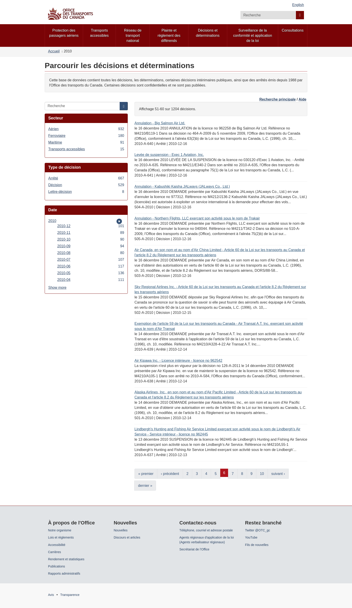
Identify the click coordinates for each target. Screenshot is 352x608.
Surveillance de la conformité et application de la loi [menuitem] (252, 35)
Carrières (54, 552)
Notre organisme (59, 530)
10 (262, 474)
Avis (51, 595)
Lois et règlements (61, 537)
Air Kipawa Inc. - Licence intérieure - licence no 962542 (178, 360)
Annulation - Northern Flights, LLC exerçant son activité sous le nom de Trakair (197, 218)
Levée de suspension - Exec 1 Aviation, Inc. (169, 155)
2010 (55, 220)
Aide (302, 99)
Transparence (69, 595)
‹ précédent (170, 474)
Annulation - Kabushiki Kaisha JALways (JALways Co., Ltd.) (182, 186)
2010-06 (90, 266)
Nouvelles (121, 530)
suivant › (278, 474)
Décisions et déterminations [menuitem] (208, 32)
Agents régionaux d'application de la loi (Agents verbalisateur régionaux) (206, 540)
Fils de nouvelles (256, 545)
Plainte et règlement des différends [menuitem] (169, 35)
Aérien (86, 129)
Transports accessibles (86, 149)
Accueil (54, 51)
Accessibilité (56, 545)
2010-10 (90, 239)
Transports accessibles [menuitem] (99, 32)
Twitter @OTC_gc (257, 530)
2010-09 (90, 246)
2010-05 (90, 273)
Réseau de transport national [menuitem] (132, 35)
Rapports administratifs (64, 573)
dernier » (145, 485)
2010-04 (90, 279)
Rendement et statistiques (66, 559)
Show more (57, 287)
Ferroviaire (86, 135)
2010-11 (90, 232)
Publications (56, 566)
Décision (86, 185)
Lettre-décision (86, 191)
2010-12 (90, 226)
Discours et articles (127, 537)
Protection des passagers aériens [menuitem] (64, 32)
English (298, 5)
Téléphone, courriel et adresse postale (206, 530)
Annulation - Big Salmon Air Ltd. (159, 123)
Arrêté (86, 178)
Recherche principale (277, 99)
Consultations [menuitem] (293, 30)
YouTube (251, 537)
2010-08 (90, 252)
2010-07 (90, 259)
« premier (146, 474)
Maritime (86, 142)
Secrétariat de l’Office (194, 549)
